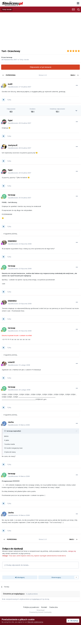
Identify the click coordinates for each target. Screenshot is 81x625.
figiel (10, 120)
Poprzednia (10, 75)
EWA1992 (12, 241)
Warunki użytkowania (35, 622)
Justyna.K (12, 145)
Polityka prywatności (31, 607)
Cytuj (9, 100)
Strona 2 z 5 (43, 75)
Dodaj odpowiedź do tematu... (16, 565)
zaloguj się (72, 551)
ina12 (10, 84)
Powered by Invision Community (40, 612)
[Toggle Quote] (5, 431)
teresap (9, 57)
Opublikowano (19, 87)
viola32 (11, 362)
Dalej (73, 75)
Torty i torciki (24, 59)
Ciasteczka (53, 607)
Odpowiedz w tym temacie (40, 67)
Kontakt (44, 607)
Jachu (11, 422)
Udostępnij (19, 577)
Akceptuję (73, 621)
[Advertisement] (40, 30)
